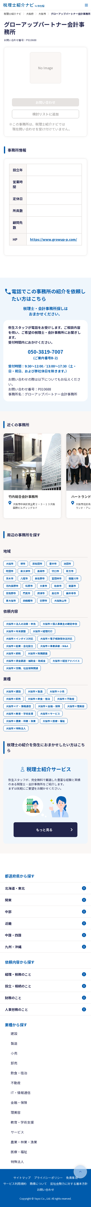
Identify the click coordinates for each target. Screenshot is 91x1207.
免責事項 (72, 1178)
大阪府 (30, 13)
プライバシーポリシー (48, 1178)
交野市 (43, 600)
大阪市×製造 (35, 691)
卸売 (14, 1063)
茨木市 (9, 578)
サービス (17, 1132)
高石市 (55, 593)
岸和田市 (37, 563)
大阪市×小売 (57, 691)
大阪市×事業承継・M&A (54, 646)
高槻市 (41, 571)
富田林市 (57, 578)
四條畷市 (28, 600)
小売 (14, 1053)
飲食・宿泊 (19, 1072)
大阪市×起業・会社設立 (19, 646)
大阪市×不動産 (65, 698)
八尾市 (24, 578)
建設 (14, 1033)
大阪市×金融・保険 (49, 706)
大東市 (43, 585)
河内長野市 (12, 585)
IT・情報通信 (20, 1092)
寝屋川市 (73, 578)
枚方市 (70, 571)
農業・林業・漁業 (24, 1141)
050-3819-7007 (45, 354)
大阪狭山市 (60, 600)
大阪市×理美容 (75, 706)
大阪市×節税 (13, 653)
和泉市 (58, 585)
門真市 (26, 593)
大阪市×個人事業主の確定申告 (60, 623)
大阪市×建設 (13, 691)
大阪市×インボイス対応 (19, 638)
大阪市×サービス (50, 713)
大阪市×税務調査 (38, 653)
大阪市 (42, 13)
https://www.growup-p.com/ (53, 239)
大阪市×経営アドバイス (66, 660)
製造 (14, 1043)
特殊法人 (17, 1161)
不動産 (16, 1082)
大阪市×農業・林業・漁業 (21, 721)
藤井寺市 (71, 593)
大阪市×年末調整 (16, 631)
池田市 (67, 563)
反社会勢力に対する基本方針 (69, 1184)
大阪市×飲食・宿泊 (39, 698)
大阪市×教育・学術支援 (19, 713)
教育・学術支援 (22, 1122)
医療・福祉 (19, 1151)
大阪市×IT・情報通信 (18, 706)
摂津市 (41, 593)
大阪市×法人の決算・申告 (21, 623)
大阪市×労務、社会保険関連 (22, 668)
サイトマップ (22, 1178)
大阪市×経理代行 (42, 631)
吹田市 (9, 571)
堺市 (22, 563)
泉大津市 (25, 571)
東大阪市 (11, 600)
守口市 (55, 571)
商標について (38, 1184)
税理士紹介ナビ (12, 13)
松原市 (29, 585)
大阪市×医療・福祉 (54, 721)
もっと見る (44, 829)
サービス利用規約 (14, 1184)
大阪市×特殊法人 (16, 728)
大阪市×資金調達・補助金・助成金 (26, 660)
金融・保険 (19, 1102)
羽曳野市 (11, 593)
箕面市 (72, 585)
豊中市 (53, 563)
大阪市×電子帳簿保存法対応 (56, 638)
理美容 (16, 1112)
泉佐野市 (40, 578)
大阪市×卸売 (13, 698)
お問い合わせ (45, 1189)
